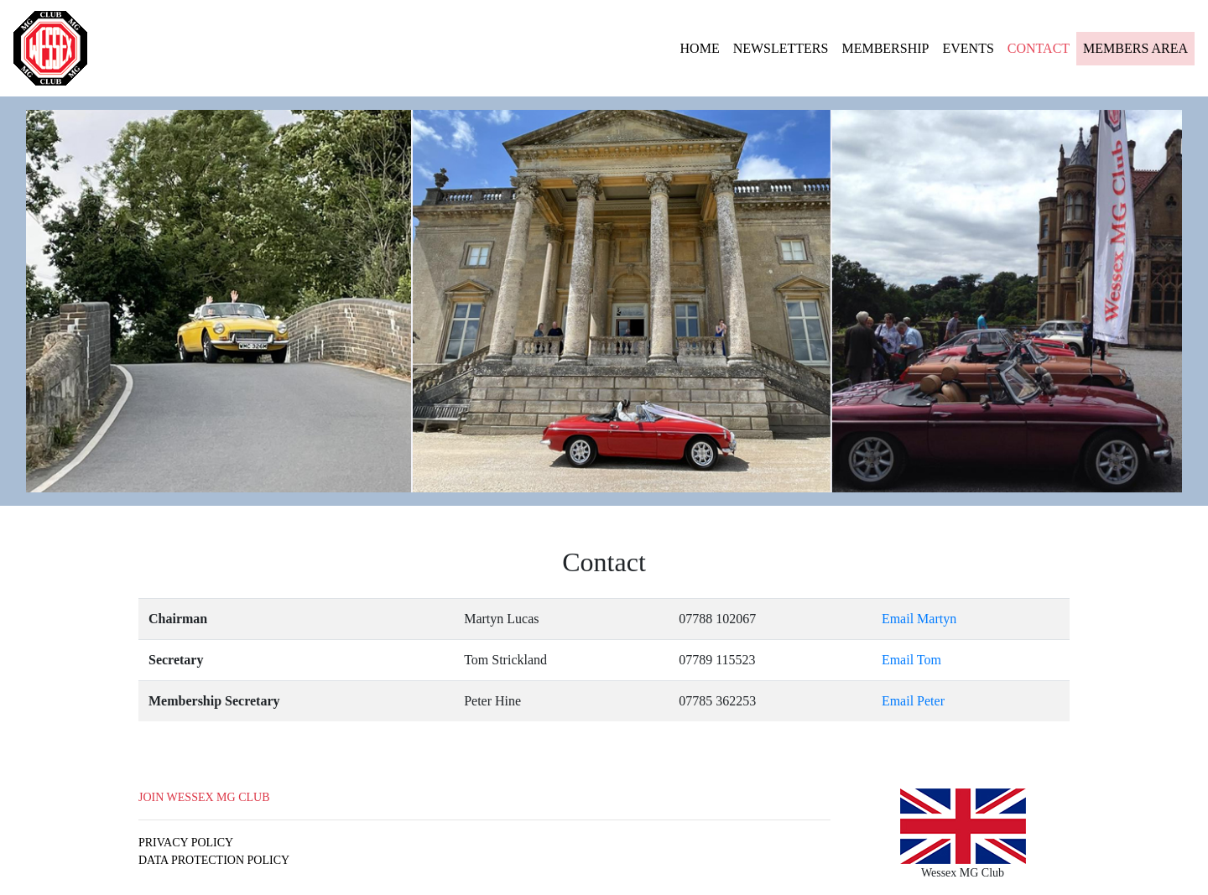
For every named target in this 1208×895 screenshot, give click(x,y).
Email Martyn (919, 618)
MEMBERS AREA (1135, 48)
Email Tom (911, 660)
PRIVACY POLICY (185, 842)
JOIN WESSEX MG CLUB (203, 797)
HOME (703, 46)
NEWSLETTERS (781, 48)
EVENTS (967, 48)
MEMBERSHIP (885, 48)
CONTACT (1039, 48)
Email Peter (913, 701)
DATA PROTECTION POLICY (213, 860)
